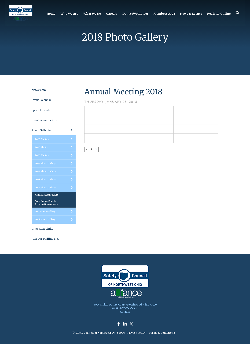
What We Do (92, 13)
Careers (111, 13)
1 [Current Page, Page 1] (91, 149)
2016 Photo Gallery (55, 220)
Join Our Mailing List (45, 238)
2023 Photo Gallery (55, 164)
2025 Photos (55, 147)
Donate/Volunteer (135, 13)
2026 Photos (55, 139)
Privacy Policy (136, 332)
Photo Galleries (54, 130)
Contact (125, 311)
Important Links (42, 228)
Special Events (41, 110)
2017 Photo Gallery (55, 212)
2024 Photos (55, 155)
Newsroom (39, 89)
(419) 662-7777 (120, 308)
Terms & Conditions (162, 332)
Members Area (164, 13)
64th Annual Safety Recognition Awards (46, 203)
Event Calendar (41, 100)
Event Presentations (45, 120)
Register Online (219, 13)
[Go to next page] (101, 149)
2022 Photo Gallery (55, 172)
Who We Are (69, 13)
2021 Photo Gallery (55, 180)
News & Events (191, 13)
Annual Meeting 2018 (47, 194)
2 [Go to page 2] (96, 149)
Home (51, 13)
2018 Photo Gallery (55, 188)
